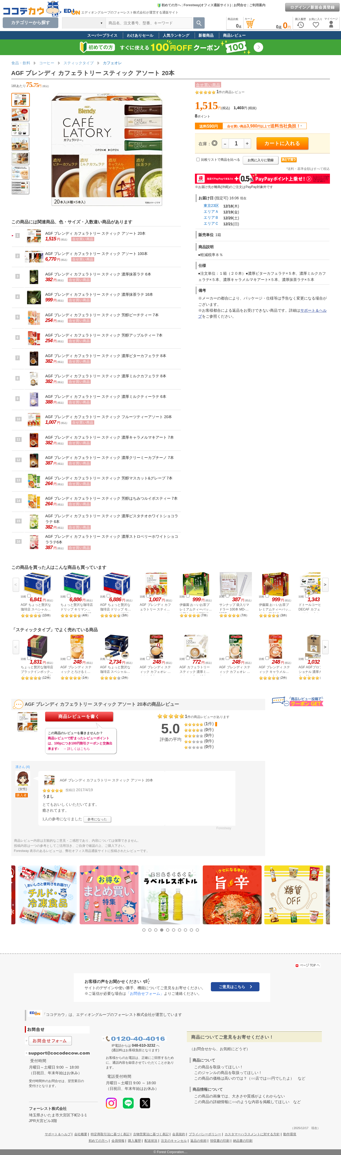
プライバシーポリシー (205, 1134)
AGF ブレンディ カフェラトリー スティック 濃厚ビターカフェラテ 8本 (105, 356)
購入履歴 (134, 1141)
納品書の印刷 (242, 1141)
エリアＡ (211, 211)
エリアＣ (211, 223)
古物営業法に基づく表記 (151, 1134)
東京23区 (211, 205)
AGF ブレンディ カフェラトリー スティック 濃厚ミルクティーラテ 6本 (105, 396)
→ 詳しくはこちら (76, 749)
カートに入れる (282, 143)
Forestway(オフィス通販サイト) (207, 5)
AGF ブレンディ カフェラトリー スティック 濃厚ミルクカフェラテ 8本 (105, 376)
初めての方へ (169, 5)
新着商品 (206, 35)
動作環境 (289, 1134)
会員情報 (118, 1141)
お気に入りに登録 (261, 160)
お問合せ (240, 5)
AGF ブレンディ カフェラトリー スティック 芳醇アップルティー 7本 (104, 335)
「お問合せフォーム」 (145, 993)
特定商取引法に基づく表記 (110, 1134)
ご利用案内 (257, 5)
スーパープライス (102, 35)
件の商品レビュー (230, 92)
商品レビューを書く (79, 716)
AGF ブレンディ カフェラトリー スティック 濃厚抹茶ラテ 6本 (98, 274)
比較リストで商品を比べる (220, 160)
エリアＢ (211, 217)
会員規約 (178, 1134)
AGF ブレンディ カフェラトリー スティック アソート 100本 (96, 253)
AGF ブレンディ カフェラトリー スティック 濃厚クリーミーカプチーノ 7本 (109, 457)
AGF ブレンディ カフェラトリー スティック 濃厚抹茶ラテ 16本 (99, 294)
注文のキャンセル (174, 1141)
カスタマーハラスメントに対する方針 (252, 1134)
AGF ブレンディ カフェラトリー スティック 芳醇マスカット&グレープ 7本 (109, 478)
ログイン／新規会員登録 (312, 7)
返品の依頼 (198, 1141)
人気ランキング (176, 35)
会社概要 (80, 1134)
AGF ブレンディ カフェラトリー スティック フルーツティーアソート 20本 (108, 417)
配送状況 (150, 1141)
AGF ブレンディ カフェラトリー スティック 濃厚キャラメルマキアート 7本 (109, 437)
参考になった (97, 819)
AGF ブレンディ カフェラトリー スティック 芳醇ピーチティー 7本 (102, 315)
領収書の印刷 (219, 1141)
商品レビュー (234, 35)
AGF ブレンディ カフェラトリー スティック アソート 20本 (95, 233)
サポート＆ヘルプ (58, 1134)
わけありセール (140, 35)
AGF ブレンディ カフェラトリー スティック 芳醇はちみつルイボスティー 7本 (111, 498)
